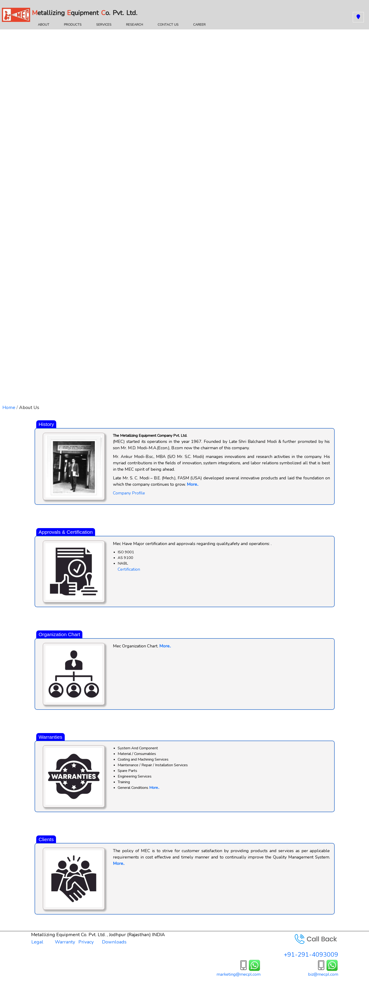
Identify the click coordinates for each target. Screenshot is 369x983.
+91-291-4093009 (311, 955)
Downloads (114, 942)
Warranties (50, 737)
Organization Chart (59, 634)
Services (104, 24)
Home (8, 407)
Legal (37, 942)
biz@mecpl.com (323, 974)
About (46, 25)
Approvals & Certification (66, 532)
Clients (46, 839)
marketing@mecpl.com (239, 974)
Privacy (86, 942)
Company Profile (129, 493)
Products (73, 24)
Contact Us (168, 24)
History (46, 424)
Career (199, 24)
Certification (129, 569)
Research (134, 24)
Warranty (65, 942)
